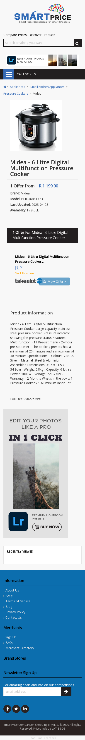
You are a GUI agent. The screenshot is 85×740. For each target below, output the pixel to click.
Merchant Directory (19, 648)
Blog (8, 606)
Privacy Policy (15, 612)
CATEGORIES (8, 74)
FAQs (9, 596)
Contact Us (13, 617)
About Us (12, 590)
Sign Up (11, 637)
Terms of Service (17, 601)
